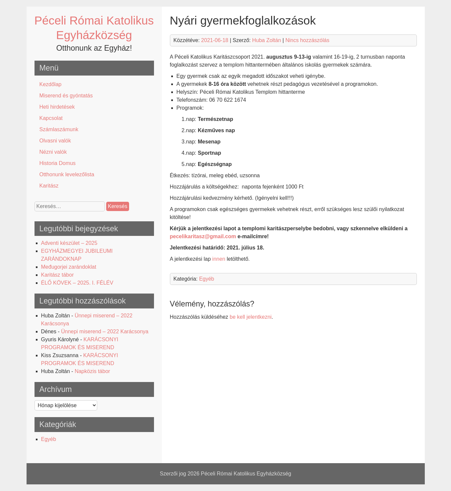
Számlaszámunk (58, 129)
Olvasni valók (55, 140)
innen (218, 259)
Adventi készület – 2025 (69, 243)
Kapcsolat (51, 118)
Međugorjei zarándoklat (68, 267)
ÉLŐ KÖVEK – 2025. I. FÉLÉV (77, 283)
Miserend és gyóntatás (66, 95)
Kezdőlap (50, 84)
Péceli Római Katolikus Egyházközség (246, 473)
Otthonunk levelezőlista (66, 174)
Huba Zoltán (266, 40)
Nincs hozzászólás (307, 40)
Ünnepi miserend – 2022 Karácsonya (104, 331)
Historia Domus (57, 163)
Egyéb (48, 439)
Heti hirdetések (57, 107)
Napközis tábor (92, 371)
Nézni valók (53, 152)
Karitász (49, 186)
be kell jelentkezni (250, 317)
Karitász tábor (57, 275)
